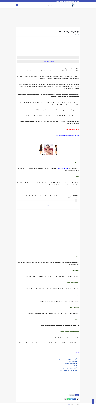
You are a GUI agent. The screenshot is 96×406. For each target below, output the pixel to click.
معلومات (44, 5)
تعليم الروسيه (52, 5)
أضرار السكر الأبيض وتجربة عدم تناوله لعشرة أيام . (67, 359)
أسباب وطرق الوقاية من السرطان (70, 368)
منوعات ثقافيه (38, 5)
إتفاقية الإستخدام (59, 1)
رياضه (48, 5)
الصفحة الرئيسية (77, 1)
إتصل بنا (63, 1)
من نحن (66, 1)
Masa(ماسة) (68, 404)
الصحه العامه (57, 5)
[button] (74, 399)
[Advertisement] (48, 17)
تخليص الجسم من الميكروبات (71, 363)
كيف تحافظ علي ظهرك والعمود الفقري (68, 370)
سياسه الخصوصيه (71, 1)
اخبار (62, 5)
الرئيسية (77, 29)
